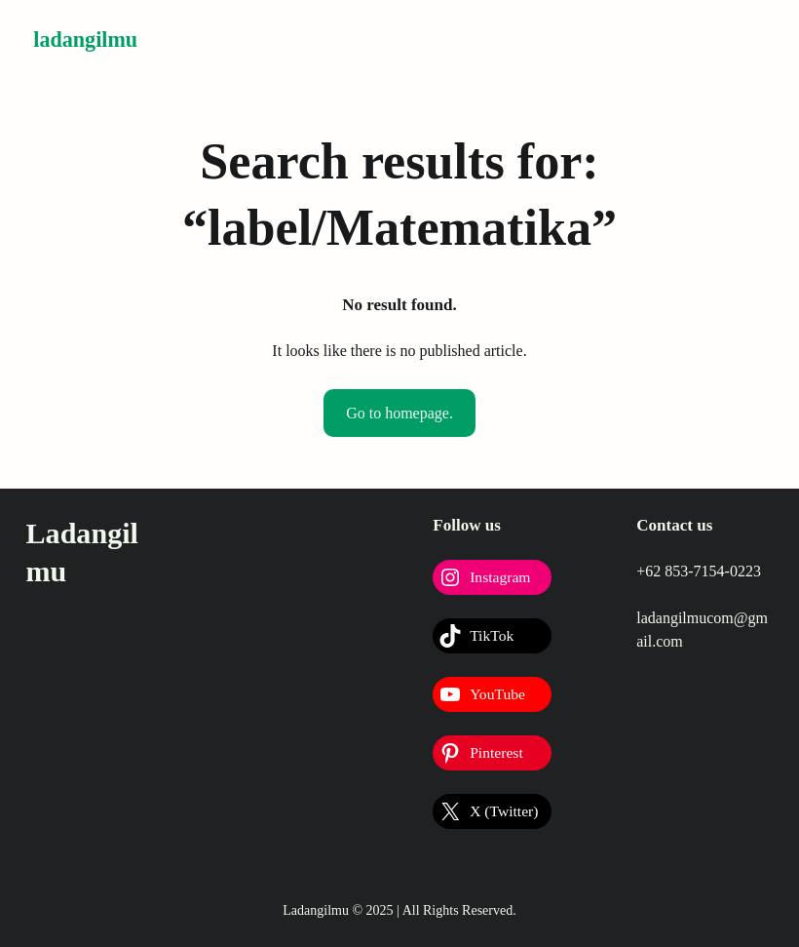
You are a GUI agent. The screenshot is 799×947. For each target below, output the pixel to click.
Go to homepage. (399, 413)
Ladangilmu (85, 39)
